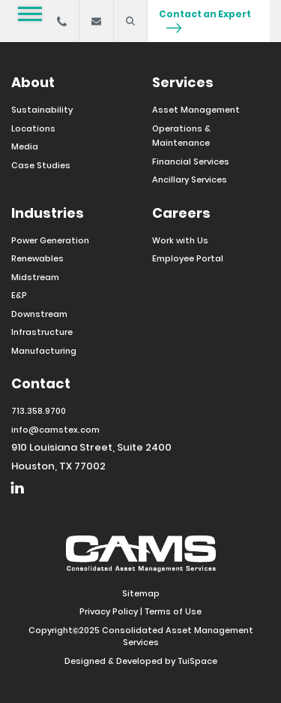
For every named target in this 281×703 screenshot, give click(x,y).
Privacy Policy (108, 611)
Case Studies (40, 165)
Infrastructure (42, 332)
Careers (181, 213)
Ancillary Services (189, 179)
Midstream (35, 277)
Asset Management (196, 110)
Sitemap (141, 593)
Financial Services (190, 161)
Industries (47, 213)
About (33, 82)
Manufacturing (43, 351)
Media (24, 146)
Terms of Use (173, 611)
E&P (19, 295)
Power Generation (50, 240)
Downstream (39, 314)
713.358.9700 (38, 411)
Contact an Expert (205, 20)
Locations (33, 128)
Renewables (37, 258)
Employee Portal (187, 258)
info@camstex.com (55, 430)
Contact (40, 383)
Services (183, 82)
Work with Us (180, 240)
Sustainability (42, 110)
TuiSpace (197, 661)
